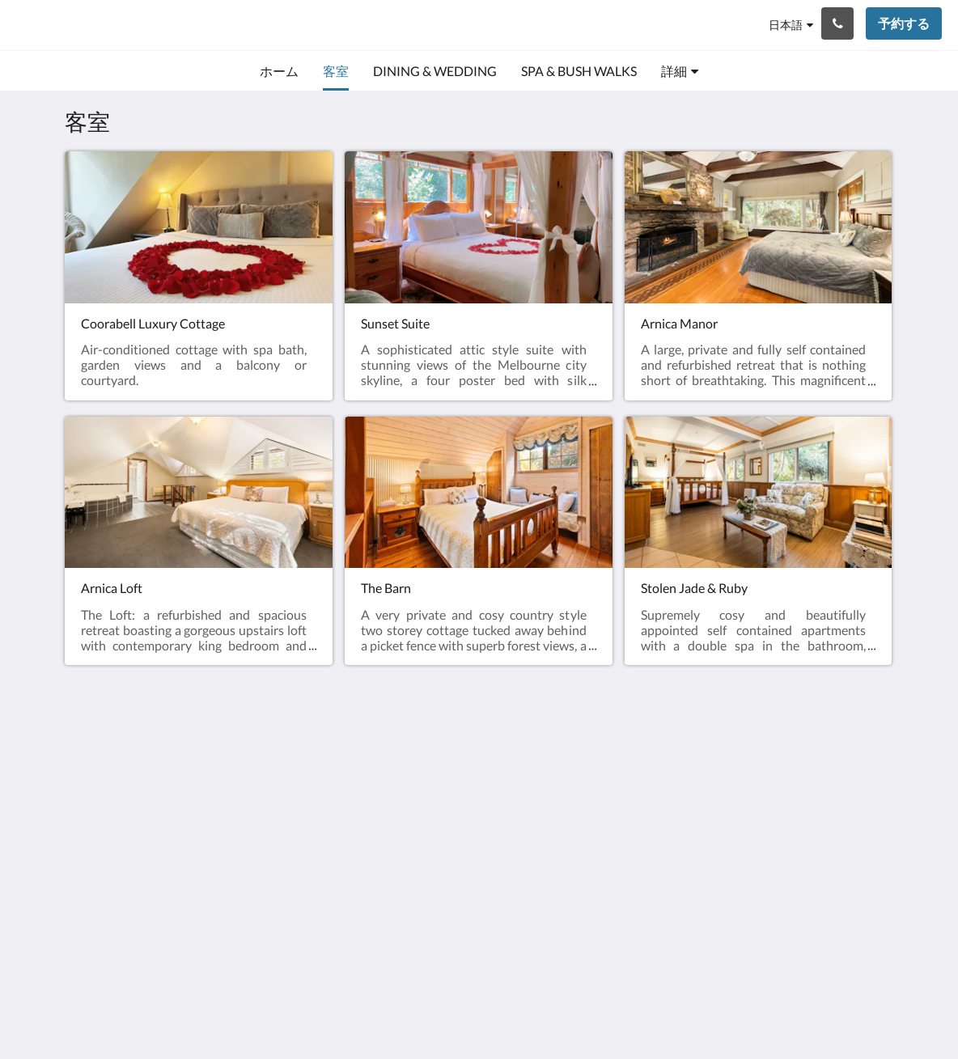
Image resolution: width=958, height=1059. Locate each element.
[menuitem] (279, 71)
